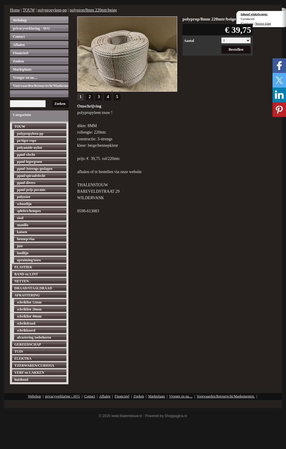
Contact (19, 37)
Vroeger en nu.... (25, 78)
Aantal (189, 41)
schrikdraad (26, 323)
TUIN (18, 351)
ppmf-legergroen (29, 162)
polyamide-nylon (29, 148)
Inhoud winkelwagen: (254, 14)
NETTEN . (22, 281)
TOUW (29, 10)
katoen (22, 232)
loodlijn (22, 253)
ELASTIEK (23, 267)
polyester (24, 197)
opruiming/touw (29, 260)
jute (20, 246)
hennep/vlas (26, 239)
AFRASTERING (27, 295)
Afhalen (19, 45)
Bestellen (236, 49)
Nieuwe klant (263, 23)
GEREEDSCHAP (27, 344)
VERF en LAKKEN (29, 373)
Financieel (20, 53)
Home (15, 10)
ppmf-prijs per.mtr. (31, 190)
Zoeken (18, 61)
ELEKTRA (23, 358)
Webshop (20, 20)
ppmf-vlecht (26, 155)
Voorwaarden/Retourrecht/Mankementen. (40, 86)
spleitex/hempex (29, 211)
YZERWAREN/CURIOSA (34, 365)
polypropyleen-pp (52, 10)
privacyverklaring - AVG (31, 28)
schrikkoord (26, 330)
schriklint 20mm (29, 309)
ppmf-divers (26, 183)
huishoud (21, 380)
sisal (20, 218)
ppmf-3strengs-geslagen (34, 169)
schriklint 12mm (29, 302)
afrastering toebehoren (34, 337)
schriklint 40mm (29, 316)
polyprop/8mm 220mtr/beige (93, 10)
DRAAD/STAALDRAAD (33, 288)
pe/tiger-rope (26, 141)
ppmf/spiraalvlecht (31, 176)
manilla (22, 225)
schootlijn (24, 204)
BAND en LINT (26, 274)
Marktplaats (22, 69)
